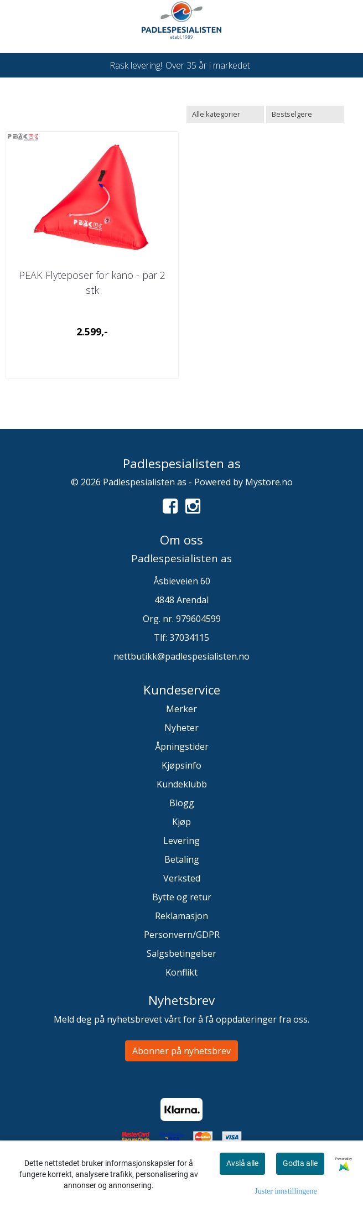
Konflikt (181, 972)
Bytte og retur (181, 897)
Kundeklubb (182, 784)
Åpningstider (182, 746)
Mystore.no (269, 482)
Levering (181, 840)
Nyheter (181, 728)
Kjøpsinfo (181, 765)
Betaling (181, 859)
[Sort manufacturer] (225, 114)
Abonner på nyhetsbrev (181, 1051)
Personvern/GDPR (182, 935)
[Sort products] (305, 114)
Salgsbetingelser (181, 953)
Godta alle (300, 1163)
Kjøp (181, 822)
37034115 (189, 637)
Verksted (181, 878)
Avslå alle (242, 1163)
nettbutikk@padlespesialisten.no (181, 656)
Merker (181, 709)
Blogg (181, 803)
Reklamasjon (181, 916)
